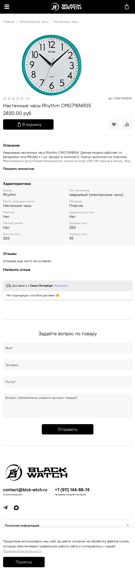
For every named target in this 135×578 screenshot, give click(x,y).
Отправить (68, 429)
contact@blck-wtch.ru (25, 489)
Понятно (24, 562)
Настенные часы (66, 21)
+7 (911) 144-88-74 (72, 489)
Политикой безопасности (22, 551)
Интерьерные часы (34, 21)
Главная (8, 21)
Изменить (61, 285)
